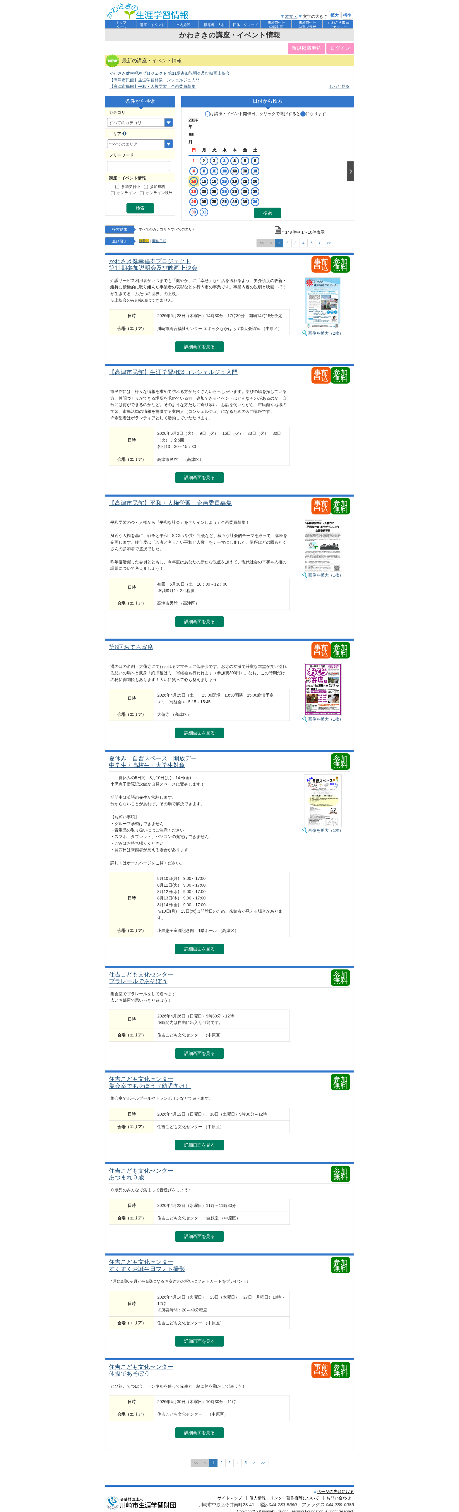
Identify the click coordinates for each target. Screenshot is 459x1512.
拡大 (334, 15)
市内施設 (183, 25)
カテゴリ (117, 112)
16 (238, 161)
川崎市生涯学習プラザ (307, 24)
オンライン (123, 193)
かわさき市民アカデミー (338, 24)
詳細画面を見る (199, 341)
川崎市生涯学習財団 (276, 24)
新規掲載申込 (306, 48)
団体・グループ (245, 25)
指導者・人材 (214, 25)
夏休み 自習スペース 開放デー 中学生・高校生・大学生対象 (153, 757)
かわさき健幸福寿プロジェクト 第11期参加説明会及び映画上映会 (169, 73)
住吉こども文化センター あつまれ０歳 (141, 1169)
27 (205, 182)
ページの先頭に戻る (335, 1486)
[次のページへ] (320, 238)
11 (260, 151)
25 (260, 172)
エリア (115, 133)
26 (194, 182)
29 (227, 182)
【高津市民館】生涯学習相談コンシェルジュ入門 (154, 80)
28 (216, 182)
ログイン (340, 48)
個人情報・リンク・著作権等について (284, 1493)
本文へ (291, 16)
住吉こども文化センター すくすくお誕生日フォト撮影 (147, 1261)
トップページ (121, 24)
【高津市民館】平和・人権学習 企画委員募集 (152, 86)
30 (238, 182)
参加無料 (154, 187)
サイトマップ (229, 1493)
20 (205, 172)
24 (249, 172)
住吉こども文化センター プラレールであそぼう (141, 973)
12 (194, 161)
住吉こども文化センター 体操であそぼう (141, 1365)
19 (194, 172)
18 (260, 161)
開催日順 (159, 236)
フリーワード (121, 155)
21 (216, 172)
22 (227, 172)
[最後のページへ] (329, 238)
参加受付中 (127, 187)
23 (238, 172)
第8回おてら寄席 (131, 642)
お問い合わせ (338, 1493)
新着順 (144, 236)
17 (249, 161)
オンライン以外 (156, 193)
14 (216, 161)
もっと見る (339, 86)
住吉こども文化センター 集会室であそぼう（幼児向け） (150, 1078)
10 (249, 151)
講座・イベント (152, 25)
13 (205, 161)
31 (274, 192)
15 (227, 161)
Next (350, 161)
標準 (347, 15)
